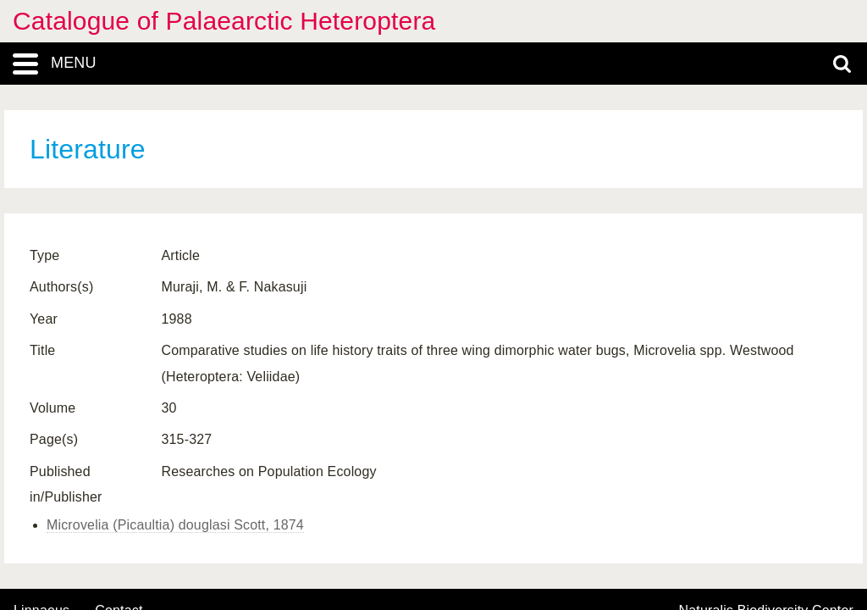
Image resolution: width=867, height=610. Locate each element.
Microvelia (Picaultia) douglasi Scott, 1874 (175, 525)
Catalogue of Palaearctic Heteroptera (224, 21)
